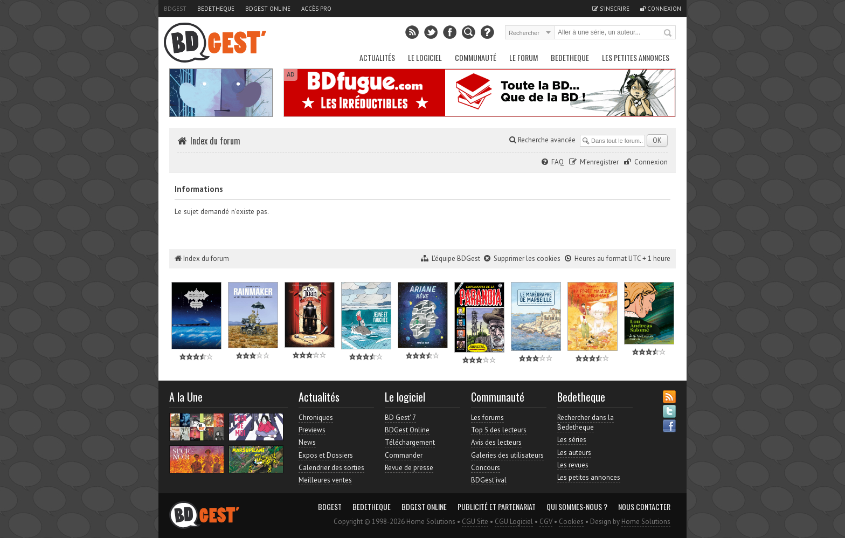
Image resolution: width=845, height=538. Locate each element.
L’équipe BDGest (456, 258)
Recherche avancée (542, 139)
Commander (403, 455)
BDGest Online (267, 8)
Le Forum (523, 57)
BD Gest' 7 (400, 417)
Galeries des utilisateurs (507, 455)
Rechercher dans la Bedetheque (585, 422)
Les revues (572, 465)
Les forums (487, 417)
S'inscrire (610, 8)
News (307, 442)
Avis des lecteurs (496, 442)
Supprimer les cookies (527, 258)
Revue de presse (409, 467)
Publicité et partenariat (497, 506)
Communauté (475, 57)
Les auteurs (574, 452)
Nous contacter (644, 506)
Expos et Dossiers (326, 455)
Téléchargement (410, 442)
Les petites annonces (635, 57)
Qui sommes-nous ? (576, 506)
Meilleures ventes (325, 480)
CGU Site (475, 521)
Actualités (377, 57)
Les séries (571, 439)
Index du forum (215, 140)
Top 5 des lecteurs (499, 429)
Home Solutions (645, 521)
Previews (312, 429)
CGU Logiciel (514, 521)
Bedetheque (215, 8)
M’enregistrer (599, 162)
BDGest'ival (489, 480)
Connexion (660, 8)
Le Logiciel (425, 57)
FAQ (557, 162)
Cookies (571, 521)
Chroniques (316, 417)
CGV (545, 521)
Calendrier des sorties (331, 467)
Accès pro (316, 8)
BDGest (175, 8)
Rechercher (668, 33)
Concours (485, 467)
